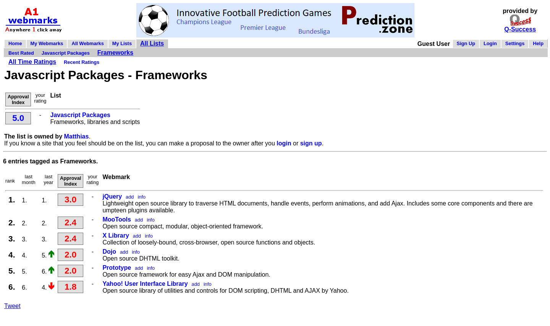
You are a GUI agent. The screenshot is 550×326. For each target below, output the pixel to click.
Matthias (76, 136)
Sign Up (466, 43)
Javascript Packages (66, 53)
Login (490, 43)
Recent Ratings (81, 62)
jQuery (112, 196)
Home (15, 43)
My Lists (122, 43)
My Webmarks (47, 43)
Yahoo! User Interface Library (145, 283)
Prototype (116, 267)
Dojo (109, 251)
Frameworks (115, 52)
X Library (115, 235)
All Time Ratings (32, 62)
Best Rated (21, 53)
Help (538, 43)
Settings (514, 43)
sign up (311, 143)
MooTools (116, 219)
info (142, 197)
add (130, 197)
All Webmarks (87, 43)
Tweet (12, 306)
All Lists (152, 43)
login (284, 143)
